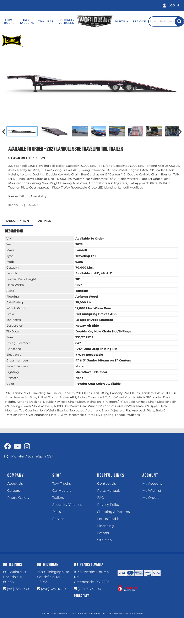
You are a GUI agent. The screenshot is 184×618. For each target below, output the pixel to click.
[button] (121, 21)
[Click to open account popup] (170, 5)
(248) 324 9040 (53, 589)
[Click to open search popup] (166, 21)
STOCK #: (16, 158)
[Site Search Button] (179, 21)
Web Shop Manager (131, 613)
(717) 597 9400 (89, 589)
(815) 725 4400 (19, 589)
